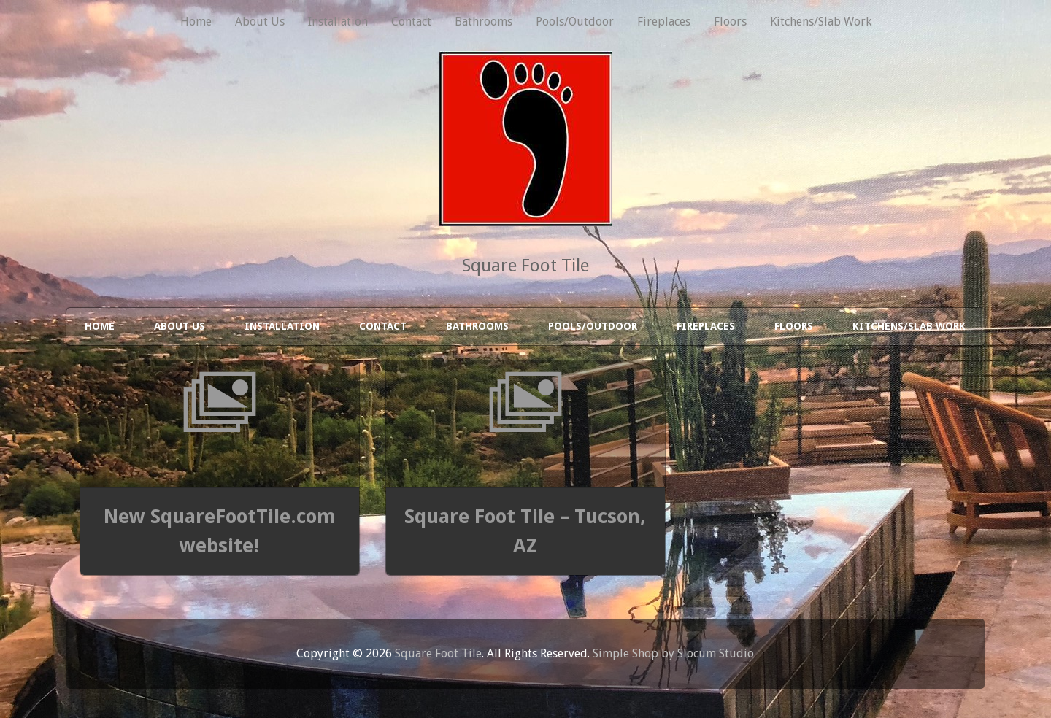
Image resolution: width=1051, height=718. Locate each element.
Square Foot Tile (438, 653)
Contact (411, 21)
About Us (260, 21)
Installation (338, 21)
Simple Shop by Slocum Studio (673, 653)
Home (196, 21)
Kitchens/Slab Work (820, 21)
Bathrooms (483, 21)
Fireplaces (663, 21)
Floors (730, 21)
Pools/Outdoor (575, 21)
